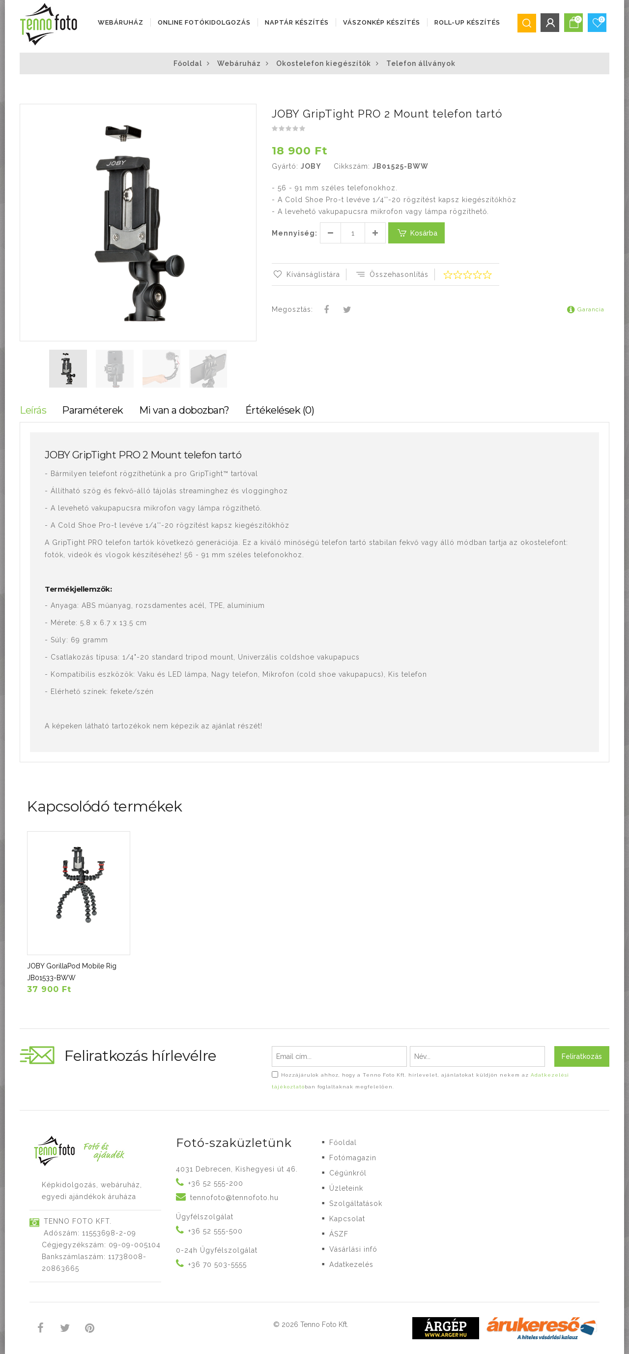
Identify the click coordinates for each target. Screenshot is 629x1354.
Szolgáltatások (355, 1203)
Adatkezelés (351, 1264)
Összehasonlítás (392, 274)
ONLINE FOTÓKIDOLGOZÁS (204, 22)
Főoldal (187, 63)
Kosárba (416, 233)
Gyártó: (285, 166)
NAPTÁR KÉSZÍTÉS (297, 22)
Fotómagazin (352, 1158)
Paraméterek (92, 410)
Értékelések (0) (279, 410)
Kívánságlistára (306, 274)
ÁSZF (338, 1234)
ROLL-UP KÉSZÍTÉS (467, 22)
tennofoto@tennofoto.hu (234, 1198)
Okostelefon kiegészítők (323, 63)
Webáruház (120, 22)
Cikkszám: (352, 166)
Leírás (33, 410)
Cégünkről (348, 1173)
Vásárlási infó (353, 1249)
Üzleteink (346, 1188)
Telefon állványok (421, 63)
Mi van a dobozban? (184, 410)
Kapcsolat (347, 1219)
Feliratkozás (582, 1056)
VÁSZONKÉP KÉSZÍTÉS (381, 22)
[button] (248, 112)
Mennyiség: (294, 233)
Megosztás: (292, 309)
